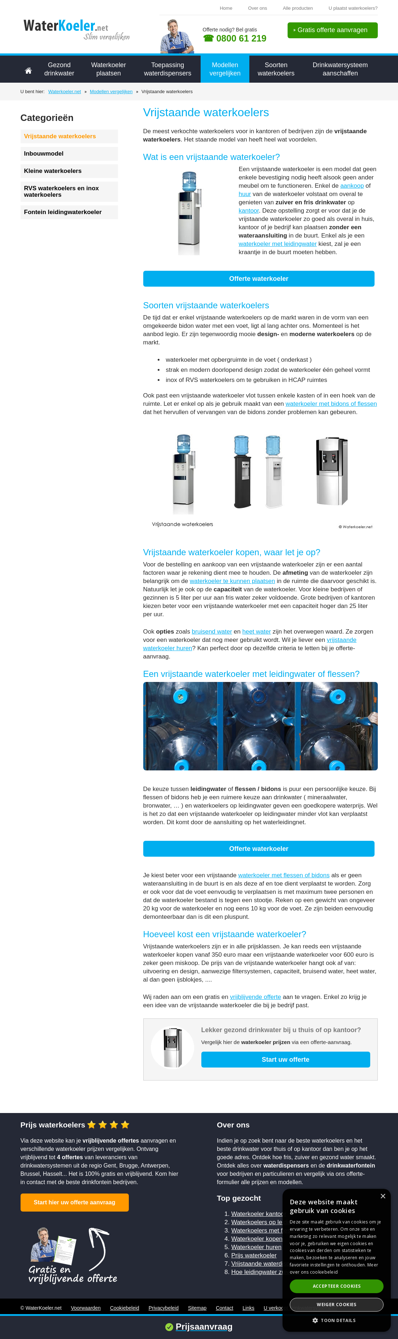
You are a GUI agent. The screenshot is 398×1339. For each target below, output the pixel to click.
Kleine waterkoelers (53, 171)
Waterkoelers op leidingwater (270, 1222)
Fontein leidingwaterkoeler (63, 212)
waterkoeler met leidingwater (278, 243)
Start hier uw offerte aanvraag (74, 1202)
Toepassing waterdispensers (167, 69)
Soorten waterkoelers (276, 69)
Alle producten (298, 8)
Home (226, 8)
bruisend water (212, 631)
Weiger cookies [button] (337, 1304)
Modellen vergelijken (225, 69)
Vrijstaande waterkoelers (60, 136)
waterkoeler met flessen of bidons (283, 875)
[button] (337, 1320)
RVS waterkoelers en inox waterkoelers (61, 191)
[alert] (337, 1260)
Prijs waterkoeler (254, 1255)
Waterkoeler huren (256, 1247)
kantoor (249, 210)
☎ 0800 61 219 (235, 38)
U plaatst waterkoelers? (353, 8)
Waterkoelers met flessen (265, 1230)
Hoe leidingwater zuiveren (266, 1272)
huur (245, 194)
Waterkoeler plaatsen (108, 69)
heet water (256, 631)
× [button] (382, 1196)
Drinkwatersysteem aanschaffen (340, 69)
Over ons (257, 8)
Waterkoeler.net (64, 91)
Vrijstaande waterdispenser (268, 1263)
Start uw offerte (285, 1059)
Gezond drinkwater (59, 69)
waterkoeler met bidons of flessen (331, 403)
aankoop (352, 185)
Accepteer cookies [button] (337, 1286)
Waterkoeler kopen (257, 1238)
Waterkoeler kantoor (258, 1213)
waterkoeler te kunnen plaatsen (232, 581)
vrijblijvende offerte (255, 997)
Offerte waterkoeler (258, 278)
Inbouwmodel (44, 153)
